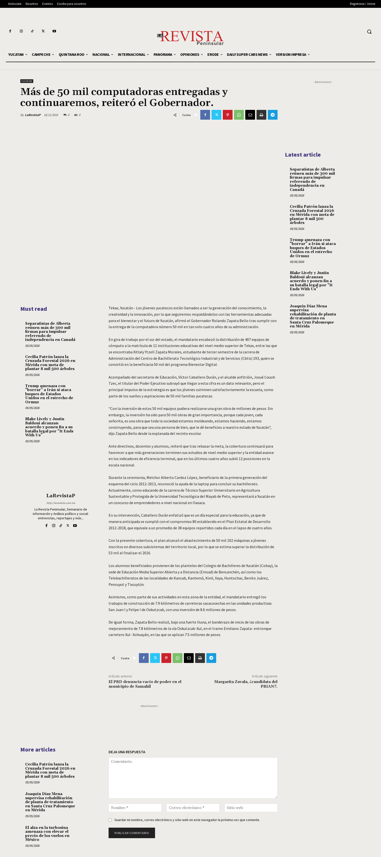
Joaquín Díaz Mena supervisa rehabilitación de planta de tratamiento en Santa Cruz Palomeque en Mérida (50, 802)
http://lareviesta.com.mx (60, 503)
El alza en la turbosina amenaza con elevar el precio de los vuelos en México (47, 833)
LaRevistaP (33, 115)
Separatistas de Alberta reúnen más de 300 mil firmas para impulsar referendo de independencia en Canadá (50, 331)
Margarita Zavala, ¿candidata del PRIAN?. (246, 684)
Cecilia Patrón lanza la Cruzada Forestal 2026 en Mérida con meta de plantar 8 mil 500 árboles (50, 363)
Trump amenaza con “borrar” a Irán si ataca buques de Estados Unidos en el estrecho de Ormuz (49, 394)
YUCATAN (26, 81)
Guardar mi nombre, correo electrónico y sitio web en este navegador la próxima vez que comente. (187, 820)
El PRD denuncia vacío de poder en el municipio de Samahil (145, 684)
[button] (369, 31)
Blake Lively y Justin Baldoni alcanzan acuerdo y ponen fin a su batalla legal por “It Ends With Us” (49, 427)
